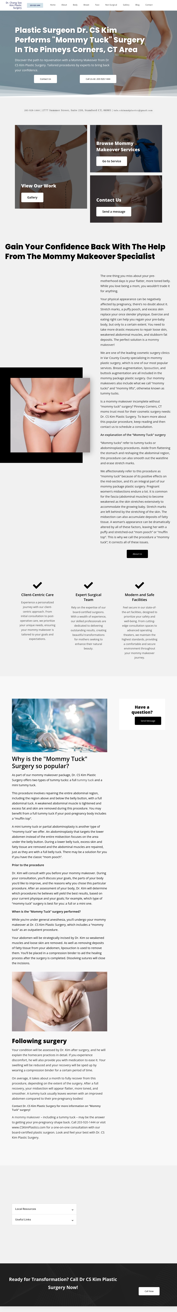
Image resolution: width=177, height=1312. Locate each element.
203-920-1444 (29, 110)
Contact (149, 4)
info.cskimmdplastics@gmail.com (134, 110)
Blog (137, 4)
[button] (44, 1211)
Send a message (114, 213)
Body (75, 4)
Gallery (126, 4)
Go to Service (112, 161)
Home (52, 4)
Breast (86, 4)
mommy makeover (28, 1120)
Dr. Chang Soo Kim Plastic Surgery (14, 5)
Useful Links (23, 1222)
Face (97, 4)
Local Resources (26, 1211)
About (64, 4)
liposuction (151, 370)
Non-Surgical (111, 4)
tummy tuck (85, 783)
